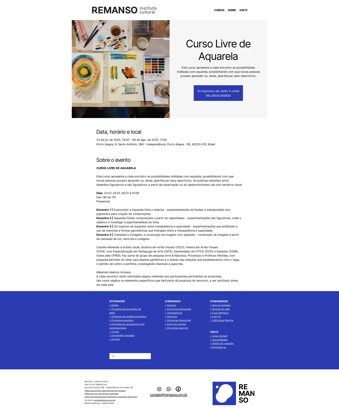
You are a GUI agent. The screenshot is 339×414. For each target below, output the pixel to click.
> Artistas (114, 339)
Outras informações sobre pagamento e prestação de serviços (111, 397)
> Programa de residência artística (127, 316)
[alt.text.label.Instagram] (159, 389)
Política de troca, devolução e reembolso (102, 393)
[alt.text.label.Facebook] (178, 389)
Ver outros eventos (218, 95)
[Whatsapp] (168, 389)
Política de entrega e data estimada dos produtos (105, 391)
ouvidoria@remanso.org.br (105, 400)
